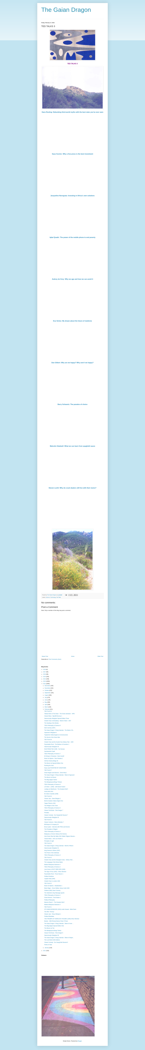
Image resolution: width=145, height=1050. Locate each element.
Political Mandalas (49, 916)
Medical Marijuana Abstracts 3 (52, 904)
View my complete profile (81, 981)
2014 (44, 679)
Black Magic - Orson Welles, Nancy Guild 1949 (56, 888)
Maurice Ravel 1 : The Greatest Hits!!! (54, 902)
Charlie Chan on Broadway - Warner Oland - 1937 (57, 720)
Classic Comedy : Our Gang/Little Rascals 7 (56, 815)
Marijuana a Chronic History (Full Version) (55, 834)
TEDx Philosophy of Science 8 (52, 725)
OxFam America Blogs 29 (51, 761)
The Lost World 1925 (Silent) (52, 940)
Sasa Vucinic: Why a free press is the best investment (72, 154)
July (46, 697)
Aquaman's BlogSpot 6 (50, 732)
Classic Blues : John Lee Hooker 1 (53, 838)
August (47, 695)
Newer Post (45, 656)
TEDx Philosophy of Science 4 (52, 831)
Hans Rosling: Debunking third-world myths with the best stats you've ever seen (72, 112)
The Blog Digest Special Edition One (54, 926)
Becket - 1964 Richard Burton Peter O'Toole (56, 921)
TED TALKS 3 (48, 857)
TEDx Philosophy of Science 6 (52, 784)
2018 (44, 669)
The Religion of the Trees (51, 805)
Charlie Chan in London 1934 (52, 881)
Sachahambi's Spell (49, 751)
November (48, 688)
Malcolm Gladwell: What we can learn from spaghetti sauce (72, 446)
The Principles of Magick (50, 829)
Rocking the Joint (49, 765)
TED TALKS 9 (48, 711)
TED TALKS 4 (48, 843)
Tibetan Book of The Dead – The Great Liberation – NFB (59, 713)
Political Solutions (49, 876)
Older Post (100, 656)
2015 (44, 676)
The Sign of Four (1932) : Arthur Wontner (55, 871)
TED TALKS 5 (48, 819)
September (48, 692)
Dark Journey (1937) (49, 728)
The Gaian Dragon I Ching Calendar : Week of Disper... (59, 937)
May (46, 702)
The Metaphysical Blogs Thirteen (53, 782)
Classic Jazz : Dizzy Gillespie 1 (52, 914)
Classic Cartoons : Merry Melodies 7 (54, 822)
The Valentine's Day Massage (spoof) (54, 893)
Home (72, 656)
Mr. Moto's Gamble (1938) (51, 794)
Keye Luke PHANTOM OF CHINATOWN (55, 768)
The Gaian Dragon (66, 9)
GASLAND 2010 (48, 791)
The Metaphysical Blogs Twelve (52, 930)
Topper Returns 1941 (50, 803)
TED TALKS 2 (48, 883)
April (46, 704)
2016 (44, 674)
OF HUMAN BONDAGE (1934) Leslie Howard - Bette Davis (60, 909)
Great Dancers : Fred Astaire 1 (52, 897)
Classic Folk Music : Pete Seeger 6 (53, 933)
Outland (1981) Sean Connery (52, 890)
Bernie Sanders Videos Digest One (53, 801)
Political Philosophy (49, 900)
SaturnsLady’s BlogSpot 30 (51, 935)
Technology (53, 597)
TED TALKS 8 (48, 739)
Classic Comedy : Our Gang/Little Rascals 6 (56, 942)
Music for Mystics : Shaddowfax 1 (53, 885)
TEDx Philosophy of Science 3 (52, 855)
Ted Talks (58, 597)
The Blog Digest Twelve (50, 779)
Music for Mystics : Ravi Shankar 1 (53, 758)
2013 (44, 681)
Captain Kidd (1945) (49, 878)
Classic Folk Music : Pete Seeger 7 (53, 810)
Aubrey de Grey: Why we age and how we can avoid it (72, 279)
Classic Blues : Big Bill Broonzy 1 (53, 716)
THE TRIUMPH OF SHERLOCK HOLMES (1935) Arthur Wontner (61, 918)
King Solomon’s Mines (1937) (52, 850)
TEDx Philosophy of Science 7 (52, 753)
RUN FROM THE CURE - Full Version (54, 749)
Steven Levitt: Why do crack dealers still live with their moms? (72, 488)
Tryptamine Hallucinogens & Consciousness (56, 735)
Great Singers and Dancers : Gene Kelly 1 (55, 772)
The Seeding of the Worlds (51, 723)
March (46, 707)
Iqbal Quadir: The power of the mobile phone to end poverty (72, 237)
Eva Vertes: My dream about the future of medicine (72, 321)
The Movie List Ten (49, 928)
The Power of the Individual (51, 852)
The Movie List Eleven (50, 777)
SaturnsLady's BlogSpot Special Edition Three (56, 718)
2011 (44, 950)
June (46, 700)
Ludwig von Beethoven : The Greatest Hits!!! (56, 789)
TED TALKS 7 (48, 770)
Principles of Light (49, 841)
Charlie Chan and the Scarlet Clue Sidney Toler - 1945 (58, 742)
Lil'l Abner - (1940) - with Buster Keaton (54, 786)
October (47, 690)
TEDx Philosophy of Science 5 (52, 808)
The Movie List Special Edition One (53, 763)
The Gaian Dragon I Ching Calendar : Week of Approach (59, 775)
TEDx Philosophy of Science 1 (52, 895)
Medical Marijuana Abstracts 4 (52, 864)
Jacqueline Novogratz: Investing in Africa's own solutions (72, 196)
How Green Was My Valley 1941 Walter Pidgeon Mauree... (60, 836)
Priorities (46, 812)
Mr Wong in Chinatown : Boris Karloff (54, 756)
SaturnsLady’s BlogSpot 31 (51, 848)
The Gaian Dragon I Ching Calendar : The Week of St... (59, 730)
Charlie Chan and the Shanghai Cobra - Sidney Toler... (58, 860)
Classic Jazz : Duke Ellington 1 (52, 798)
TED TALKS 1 (48, 907)
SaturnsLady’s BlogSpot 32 (51, 817)
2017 (44, 672)
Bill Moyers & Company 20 (51, 824)
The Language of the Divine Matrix (53, 862)
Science (48, 597)
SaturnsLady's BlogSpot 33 (51, 746)
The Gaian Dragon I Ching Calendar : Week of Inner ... (59, 923)
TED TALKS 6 (48, 796)
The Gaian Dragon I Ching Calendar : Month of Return (58, 845)
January (47, 947)
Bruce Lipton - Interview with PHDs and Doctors (57, 827)
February (47, 709)
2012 (44, 683)
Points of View (48, 944)
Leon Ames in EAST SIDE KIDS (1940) (54, 869)
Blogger (80, 1041)
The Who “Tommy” (49, 911)
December (48, 685)
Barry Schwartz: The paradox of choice (72, 404)
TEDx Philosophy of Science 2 (52, 867)
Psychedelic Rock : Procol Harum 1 (53, 874)
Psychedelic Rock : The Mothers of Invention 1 (56, 744)
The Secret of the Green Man (52, 737)
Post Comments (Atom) (55, 659)
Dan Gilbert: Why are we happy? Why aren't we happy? (72, 363)
